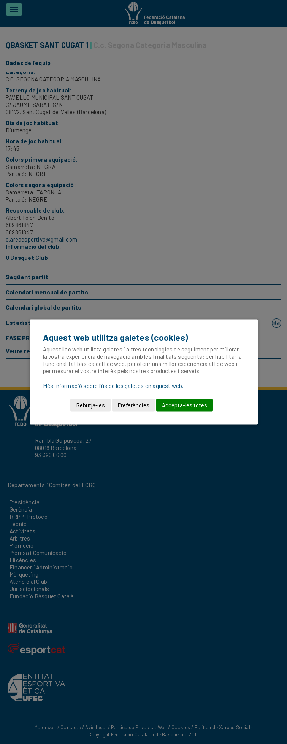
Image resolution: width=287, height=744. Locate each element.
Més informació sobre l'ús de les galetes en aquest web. (113, 385)
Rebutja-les (90, 405)
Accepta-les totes (184, 405)
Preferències (133, 405)
